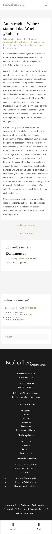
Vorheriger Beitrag (26, 225)
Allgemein (32, 39)
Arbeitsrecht (8, 42)
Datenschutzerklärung (26, 430)
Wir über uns (26, 410)
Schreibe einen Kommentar (15, 39)
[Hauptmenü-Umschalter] (46, 5)
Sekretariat (26, 422)
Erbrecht (28, 42)
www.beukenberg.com (30, 397)
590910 (30, 383)
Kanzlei (26, 418)
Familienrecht (39, 42)
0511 (24, 383)
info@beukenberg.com (29, 393)
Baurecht (19, 42)
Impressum (26, 426)
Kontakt (26, 414)
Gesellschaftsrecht (11, 45)
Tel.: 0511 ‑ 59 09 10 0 (19, 308)
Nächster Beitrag (25, 233)
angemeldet (19, 258)
